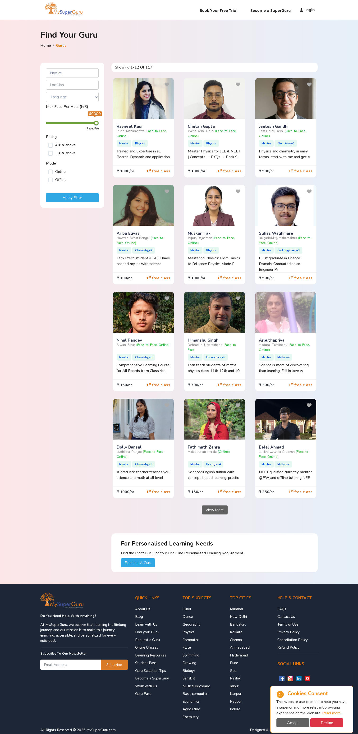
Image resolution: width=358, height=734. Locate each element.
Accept (293, 722)
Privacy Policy (288, 632)
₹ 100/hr (124, 278)
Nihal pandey (129, 340)
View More (215, 510)
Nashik (235, 678)
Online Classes (146, 647)
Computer (190, 640)
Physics (188, 632)
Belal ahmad (271, 447)
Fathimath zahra (204, 447)
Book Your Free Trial (219, 10)
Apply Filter (72, 197)
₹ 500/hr (266, 171)
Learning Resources (150, 655)
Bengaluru (238, 624)
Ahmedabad (240, 647)
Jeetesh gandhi (273, 126)
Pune (234, 663)
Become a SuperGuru (270, 10)
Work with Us (146, 686)
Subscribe (114, 664)
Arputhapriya (272, 340)
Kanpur (235, 693)
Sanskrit (189, 678)
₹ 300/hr (266, 385)
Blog (139, 616)
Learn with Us (146, 624)
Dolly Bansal (129, 447)
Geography (191, 624)
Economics (191, 701)
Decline (327, 722)
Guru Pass (143, 693)
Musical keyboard (196, 686)
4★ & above (65, 145)
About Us (142, 609)
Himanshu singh (203, 340)
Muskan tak (199, 233)
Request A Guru (138, 562)
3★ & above (65, 153)
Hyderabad (239, 655)
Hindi (187, 609)
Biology (189, 670)
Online (60, 171)
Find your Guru (147, 632)
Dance (188, 616)
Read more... (332, 713)
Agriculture (191, 709)
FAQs (281, 609)
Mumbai (236, 609)
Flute (187, 647)
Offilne (61, 179)
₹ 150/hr (124, 385)
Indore (235, 709)
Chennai (236, 640)
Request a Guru (147, 640)
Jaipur (234, 686)
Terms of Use (287, 624)
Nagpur (236, 701)
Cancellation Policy (292, 640)
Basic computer (195, 693)
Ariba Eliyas (128, 233)
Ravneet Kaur (130, 126)
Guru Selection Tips (150, 670)
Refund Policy (288, 647)
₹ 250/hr (266, 492)
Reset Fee (93, 128)
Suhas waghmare (276, 233)
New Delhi (238, 616)
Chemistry (191, 717)
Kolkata (236, 632)
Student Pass (145, 663)
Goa (233, 670)
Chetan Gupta (201, 126)
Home (45, 45)
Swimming (191, 655)
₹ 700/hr (195, 385)
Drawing (189, 663)
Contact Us (286, 616)
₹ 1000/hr (125, 171)
